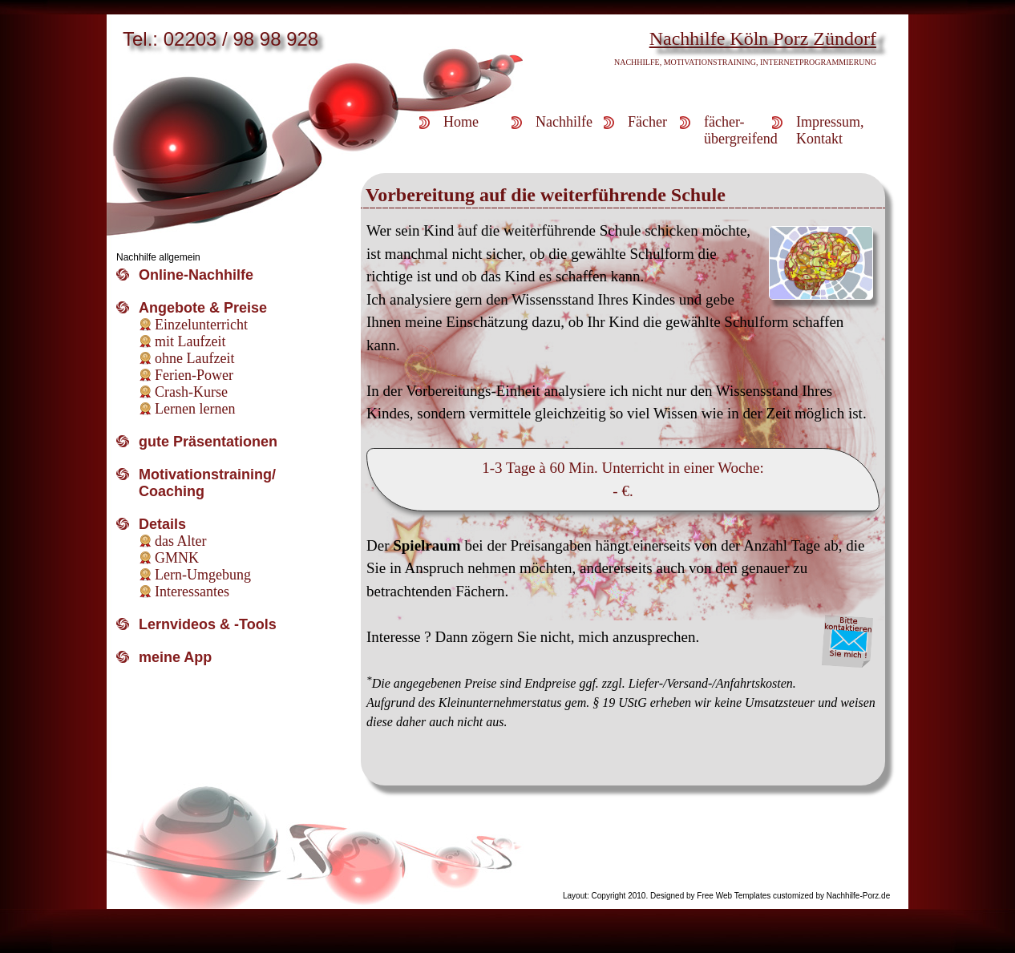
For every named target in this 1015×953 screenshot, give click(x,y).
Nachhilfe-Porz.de (858, 895)
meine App (175, 657)
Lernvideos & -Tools (208, 624)
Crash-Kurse (191, 392)
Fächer (647, 122)
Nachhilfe (564, 122)
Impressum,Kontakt (830, 130)
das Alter (181, 541)
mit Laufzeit (190, 341)
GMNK (177, 558)
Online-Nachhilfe (196, 275)
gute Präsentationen (208, 442)
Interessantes (192, 592)
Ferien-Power (194, 375)
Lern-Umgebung (203, 575)
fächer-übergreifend (738, 130)
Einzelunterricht (201, 325)
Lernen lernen (195, 409)
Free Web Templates (733, 895)
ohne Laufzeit (194, 358)
